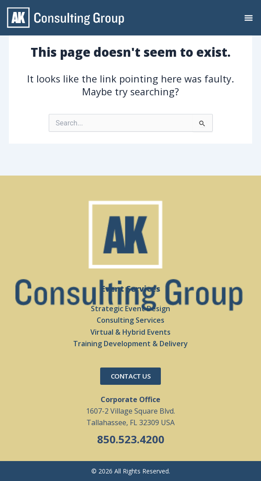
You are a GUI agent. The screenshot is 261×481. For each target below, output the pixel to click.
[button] (248, 17)
